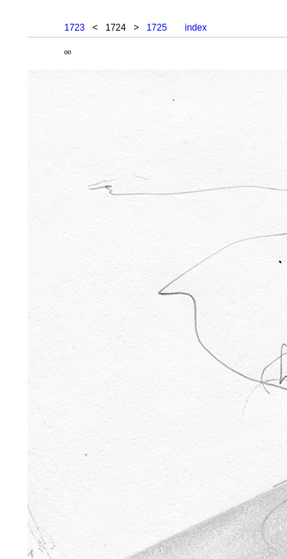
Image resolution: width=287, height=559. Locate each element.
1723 (74, 27)
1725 (156, 27)
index (195, 27)
